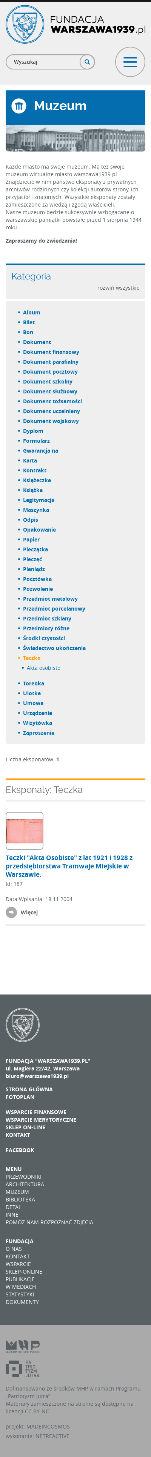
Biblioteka (20, 1199)
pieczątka (36, 549)
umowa (33, 703)
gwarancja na (41, 450)
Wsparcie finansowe (36, 1112)
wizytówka (38, 722)
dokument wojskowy (51, 421)
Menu (14, 1169)
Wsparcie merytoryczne (41, 1119)
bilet (29, 322)
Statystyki (20, 1294)
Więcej (29, 912)
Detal (13, 1207)
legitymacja (39, 500)
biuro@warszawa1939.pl (37, 1076)
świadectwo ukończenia (55, 648)
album (32, 312)
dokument (37, 342)
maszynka (36, 509)
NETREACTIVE (52, 1436)
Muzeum (17, 1191)
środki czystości (44, 638)
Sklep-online (24, 1271)
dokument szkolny (48, 381)
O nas (14, 1248)
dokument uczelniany (52, 411)
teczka (32, 657)
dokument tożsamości (53, 401)
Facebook (20, 1150)
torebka (34, 683)
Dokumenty (22, 1301)
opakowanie (40, 529)
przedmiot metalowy (51, 598)
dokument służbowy (50, 391)
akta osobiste (44, 667)
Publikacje (20, 1279)
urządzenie (38, 713)
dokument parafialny (51, 361)
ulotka (32, 693)
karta (30, 460)
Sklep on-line (25, 1127)
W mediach (21, 1286)
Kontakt (18, 1134)
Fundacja (20, 1241)
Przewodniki (24, 1176)
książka (33, 490)
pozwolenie (38, 588)
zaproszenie (39, 732)
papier (32, 539)
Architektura (25, 1184)
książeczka (37, 480)
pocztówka (38, 578)
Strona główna (29, 1089)
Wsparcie (18, 1264)
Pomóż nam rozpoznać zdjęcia (49, 1222)
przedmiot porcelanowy (54, 608)
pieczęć (33, 559)
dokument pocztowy (51, 371)
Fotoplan (20, 1096)
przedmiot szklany (47, 618)
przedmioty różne (46, 628)
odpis (31, 519)
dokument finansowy (51, 351)
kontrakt (35, 470)
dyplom (33, 430)
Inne (12, 1214)
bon (28, 332)
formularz (37, 440)
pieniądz (34, 569)
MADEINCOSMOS (48, 1426)
